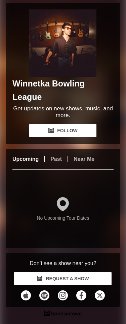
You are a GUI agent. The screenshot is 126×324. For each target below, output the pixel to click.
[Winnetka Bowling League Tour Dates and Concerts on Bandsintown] (63, 314)
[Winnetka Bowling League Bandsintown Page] (62, 43)
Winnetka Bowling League (48, 90)
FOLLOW (63, 130)
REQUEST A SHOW (63, 278)
